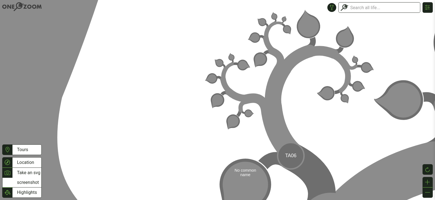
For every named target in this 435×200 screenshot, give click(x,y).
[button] (7, 150)
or (217, 100)
